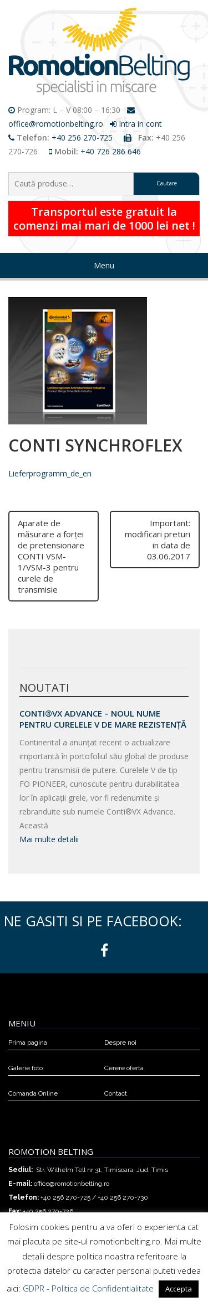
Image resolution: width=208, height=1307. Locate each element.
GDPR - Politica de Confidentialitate (88, 1288)
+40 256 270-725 (82, 137)
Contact (115, 1093)
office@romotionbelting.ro (55, 123)
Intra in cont (140, 123)
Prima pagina (27, 1042)
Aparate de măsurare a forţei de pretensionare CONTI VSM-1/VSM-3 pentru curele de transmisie (51, 556)
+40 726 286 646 (110, 151)
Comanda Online (33, 1093)
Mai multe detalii (49, 839)
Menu (104, 265)
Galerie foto (25, 1068)
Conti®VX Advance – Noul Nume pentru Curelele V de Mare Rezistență (102, 719)
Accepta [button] (178, 1289)
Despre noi (120, 1042)
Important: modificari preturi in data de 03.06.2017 (157, 539)
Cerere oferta (124, 1068)
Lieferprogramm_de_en (50, 473)
